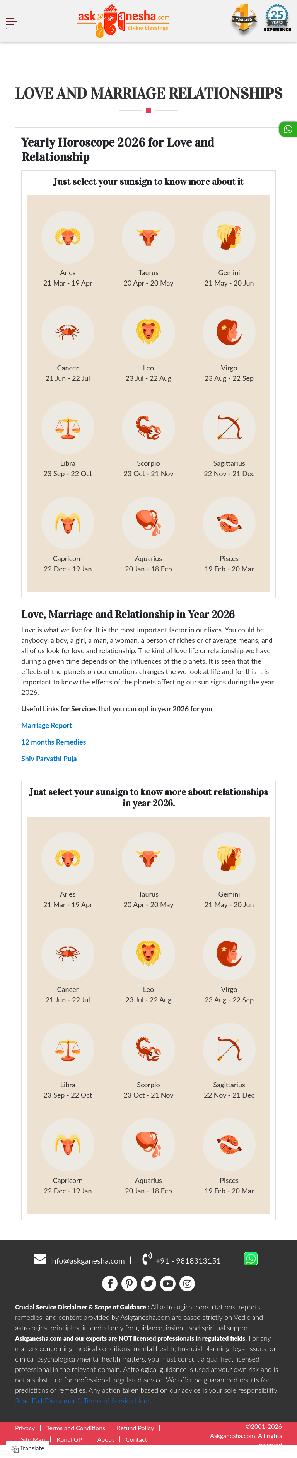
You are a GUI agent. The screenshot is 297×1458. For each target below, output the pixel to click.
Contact (136, 1447)
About (105, 1447)
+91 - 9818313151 (181, 1267)
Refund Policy (135, 1436)
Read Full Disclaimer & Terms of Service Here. (83, 1409)
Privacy (25, 1436)
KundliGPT (70, 1447)
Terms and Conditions (75, 1436)
